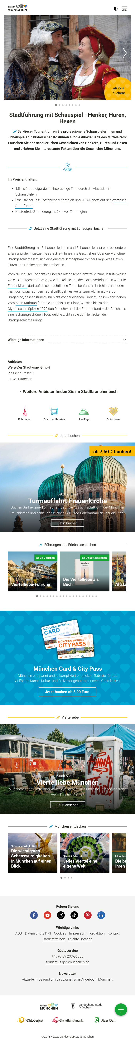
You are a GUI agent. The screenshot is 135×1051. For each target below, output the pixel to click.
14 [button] (79, 596)
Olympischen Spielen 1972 (27, 309)
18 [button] (93, 596)
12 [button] (73, 596)
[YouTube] (47, 916)
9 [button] (63, 596)
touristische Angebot (78, 980)
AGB (18, 934)
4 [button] (66, 105)
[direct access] (121, 1009)
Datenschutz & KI (38, 934)
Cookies (60, 934)
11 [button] (70, 596)
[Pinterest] (88, 916)
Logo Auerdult (105, 1020)
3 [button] (63, 105)
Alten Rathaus (26, 303)
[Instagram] (61, 916)
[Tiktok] (74, 916)
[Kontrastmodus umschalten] (116, 7)
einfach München (17, 7)
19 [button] (96, 596)
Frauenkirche (17, 286)
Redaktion (97, 934)
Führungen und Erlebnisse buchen (70, 545)
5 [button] (69, 105)
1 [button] (56, 105)
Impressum (77, 934)
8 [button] (79, 105)
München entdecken (70, 827)
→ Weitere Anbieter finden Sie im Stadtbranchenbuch (68, 391)
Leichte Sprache (80, 940)
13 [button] (76, 596)
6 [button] (72, 105)
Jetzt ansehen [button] (68, 805)
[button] (67, 340)
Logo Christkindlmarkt (67, 1020)
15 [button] (83, 596)
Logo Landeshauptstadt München (86, 1007)
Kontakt (114, 934)
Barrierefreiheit (54, 940)
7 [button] (76, 105)
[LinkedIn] (101, 916)
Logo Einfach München (49, 1007)
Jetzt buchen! (70, 436)
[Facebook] (34, 916)
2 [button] (59, 105)
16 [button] (86, 596)
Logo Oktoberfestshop (30, 1020)
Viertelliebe (70, 718)
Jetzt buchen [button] (68, 524)
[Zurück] (10, 53)
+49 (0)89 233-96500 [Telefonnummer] (67, 957)
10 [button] (66, 596)
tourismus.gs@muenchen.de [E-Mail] (67, 963)
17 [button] (89, 596)
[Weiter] (124, 53)
